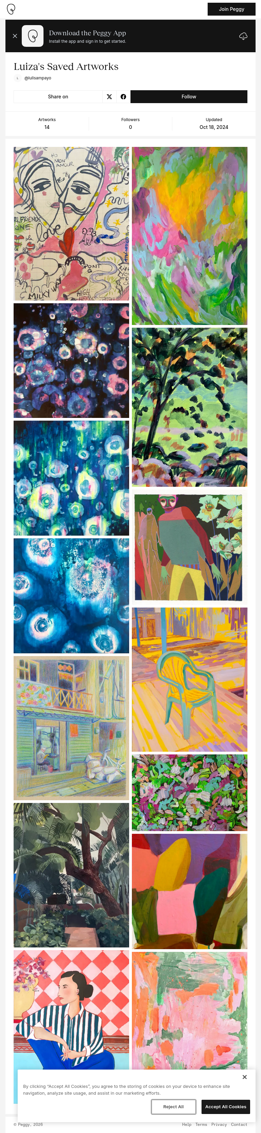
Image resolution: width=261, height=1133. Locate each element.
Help (186, 1125)
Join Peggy (231, 9)
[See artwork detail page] (71, 224)
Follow (188, 96)
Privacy (219, 1125)
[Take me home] (10, 9)
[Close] (244, 1077)
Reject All (173, 1106)
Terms (201, 1125)
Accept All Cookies (225, 1106)
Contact (239, 1125)
